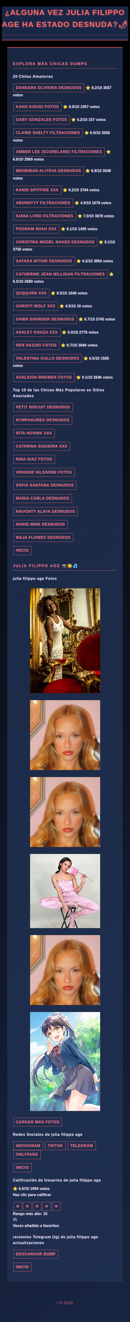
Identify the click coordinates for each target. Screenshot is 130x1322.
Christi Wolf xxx (35, 306)
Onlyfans (27, 1154)
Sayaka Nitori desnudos (44, 261)
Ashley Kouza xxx (37, 332)
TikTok (55, 1146)
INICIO (22, 550)
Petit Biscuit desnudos (43, 407)
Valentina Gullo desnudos (47, 358)
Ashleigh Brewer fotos (44, 377)
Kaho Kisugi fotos (37, 107)
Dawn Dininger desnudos (45, 319)
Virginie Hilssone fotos (44, 472)
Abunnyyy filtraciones (43, 203)
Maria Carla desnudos (42, 498)
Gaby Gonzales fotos (41, 120)
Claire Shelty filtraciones (48, 133)
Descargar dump (36, 1254)
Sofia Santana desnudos (45, 485)
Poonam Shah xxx (36, 229)
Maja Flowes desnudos (43, 538)
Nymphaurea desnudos (43, 420)
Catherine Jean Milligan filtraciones (60, 274)
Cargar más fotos (37, 1122)
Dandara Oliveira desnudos (49, 88)
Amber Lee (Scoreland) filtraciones (59, 152)
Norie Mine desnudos (40, 524)
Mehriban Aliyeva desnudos (48, 171)
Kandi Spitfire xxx (37, 190)
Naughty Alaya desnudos (45, 512)
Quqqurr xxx (31, 293)
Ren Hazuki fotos (36, 345)
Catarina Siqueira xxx (41, 446)
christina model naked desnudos (55, 242)
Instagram (28, 1146)
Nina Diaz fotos (34, 459)
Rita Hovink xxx (34, 433)
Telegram (81, 1146)
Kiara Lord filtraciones (44, 216)
